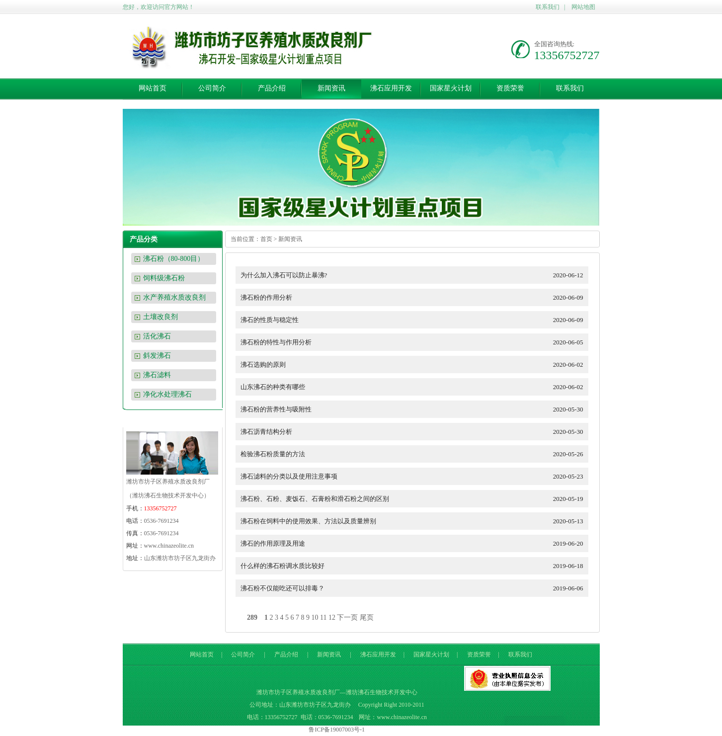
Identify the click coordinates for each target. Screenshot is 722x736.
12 (331, 617)
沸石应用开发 (391, 88)
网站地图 (583, 6)
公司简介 (212, 88)
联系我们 (548, 6)
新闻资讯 (331, 88)
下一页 (347, 617)
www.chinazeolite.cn (169, 545)
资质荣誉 (510, 88)
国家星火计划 (451, 88)
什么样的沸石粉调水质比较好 (414, 565)
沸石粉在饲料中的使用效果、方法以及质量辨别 (414, 521)
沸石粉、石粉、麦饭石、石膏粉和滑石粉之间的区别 (414, 498)
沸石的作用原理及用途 (414, 543)
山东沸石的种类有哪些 (414, 387)
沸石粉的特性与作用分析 (414, 342)
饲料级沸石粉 (164, 278)
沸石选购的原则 (414, 364)
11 (323, 617)
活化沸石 (157, 336)
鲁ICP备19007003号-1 (337, 729)
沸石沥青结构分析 (414, 431)
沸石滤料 (157, 375)
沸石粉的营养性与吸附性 (414, 409)
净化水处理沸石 (167, 394)
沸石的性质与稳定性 (414, 319)
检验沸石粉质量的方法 (414, 454)
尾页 (367, 617)
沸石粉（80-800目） (174, 258)
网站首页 (152, 88)
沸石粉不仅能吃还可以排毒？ (414, 588)
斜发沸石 (157, 355)
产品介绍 (272, 88)
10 (315, 617)
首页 (266, 239)
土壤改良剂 (160, 317)
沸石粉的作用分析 (414, 297)
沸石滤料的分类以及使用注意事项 (414, 476)
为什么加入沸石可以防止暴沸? (414, 275)
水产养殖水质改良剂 (174, 297)
